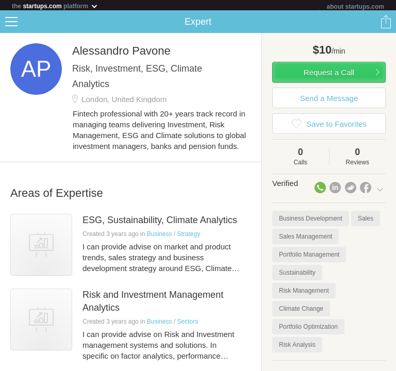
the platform (55, 6)
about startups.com (355, 6)
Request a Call (329, 74)
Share (385, 23)
